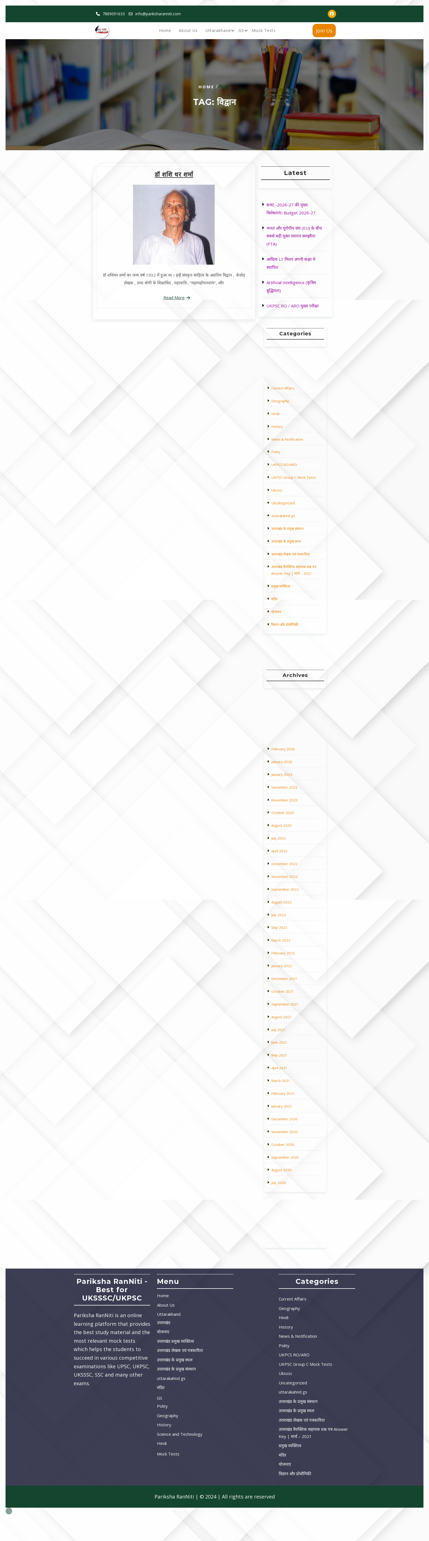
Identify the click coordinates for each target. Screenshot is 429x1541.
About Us (188, 30)
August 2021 (290, 985)
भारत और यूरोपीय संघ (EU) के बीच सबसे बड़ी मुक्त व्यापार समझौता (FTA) (294, 236)
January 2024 (290, 894)
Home (165, 30)
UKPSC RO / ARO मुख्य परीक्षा (292, 306)
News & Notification (292, 481)
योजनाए (288, 546)
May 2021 (289, 999)
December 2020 (291, 1023)
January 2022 (290, 966)
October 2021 (290, 975)
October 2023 (290, 909)
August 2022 (290, 942)
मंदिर (287, 541)
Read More (174, 297)
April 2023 (289, 923)
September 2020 (291, 1038)
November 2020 (291, 1028)
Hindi (288, 472)
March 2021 (290, 1009)
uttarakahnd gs (290, 510)
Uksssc (288, 501)
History (288, 477)
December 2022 (291, 928)
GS (241, 30)
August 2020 (290, 1042)
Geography (289, 467)
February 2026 (290, 885)
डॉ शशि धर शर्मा (174, 174)
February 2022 (290, 961)
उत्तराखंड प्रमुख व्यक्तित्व (119, 1341)
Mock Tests (264, 30)
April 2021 (289, 1004)
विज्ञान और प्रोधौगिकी (291, 551)
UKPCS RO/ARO (291, 491)
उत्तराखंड (108, 1322)
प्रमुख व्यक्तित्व (289, 536)
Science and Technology (124, 1434)
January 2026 (290, 890)
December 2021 (291, 971)
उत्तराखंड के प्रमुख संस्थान (292, 515)
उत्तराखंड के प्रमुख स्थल (292, 519)
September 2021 (291, 980)
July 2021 (289, 990)
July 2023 (289, 918)
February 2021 (290, 1014)
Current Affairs (290, 462)
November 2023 (291, 904)
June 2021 (289, 995)
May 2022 (289, 952)
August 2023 (290, 913)
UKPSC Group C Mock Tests (294, 496)
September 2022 (291, 937)
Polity (288, 486)
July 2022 (289, 947)
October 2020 (290, 1033)
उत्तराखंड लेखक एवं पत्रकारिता (293, 524)
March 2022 (290, 957)
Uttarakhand (218, 30)
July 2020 (289, 1047)
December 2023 (291, 899)
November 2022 (291, 933)
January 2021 (290, 1018)
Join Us (324, 30)
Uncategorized (290, 505)
